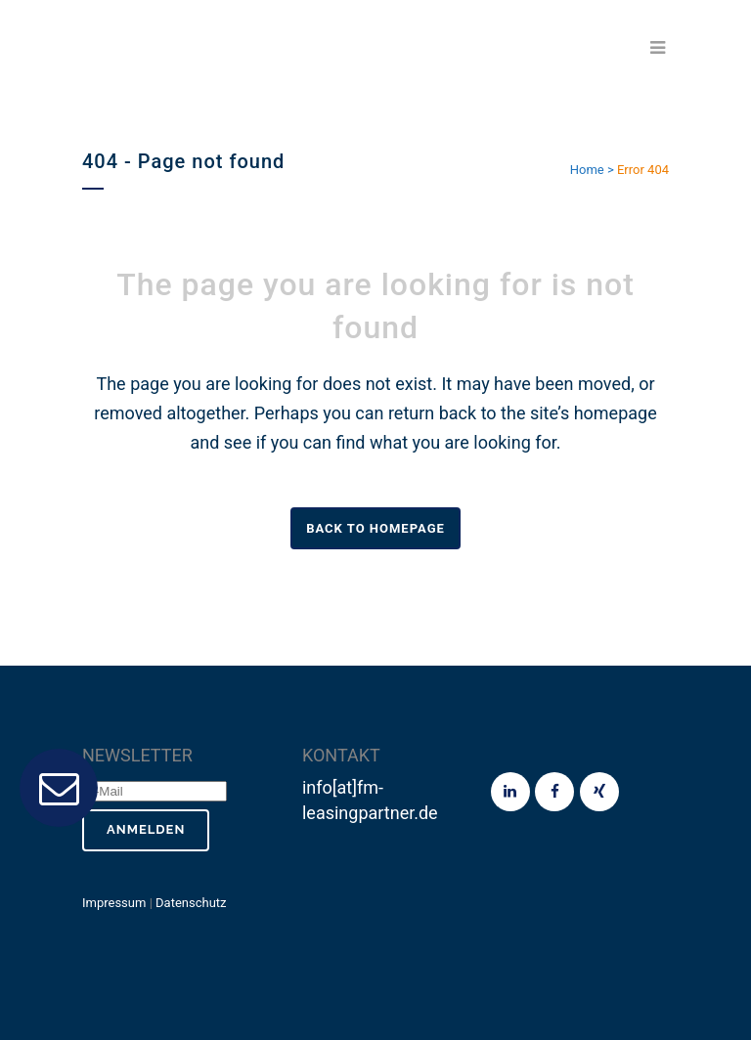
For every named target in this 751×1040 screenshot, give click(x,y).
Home (587, 169)
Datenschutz (190, 902)
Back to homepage (375, 528)
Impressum (114, 902)
